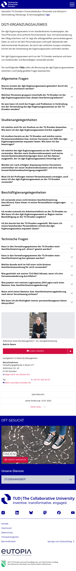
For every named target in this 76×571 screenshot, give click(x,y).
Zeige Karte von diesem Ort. (17, 375)
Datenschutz (7, 533)
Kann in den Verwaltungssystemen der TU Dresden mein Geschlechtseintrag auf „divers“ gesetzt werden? (30, 248)
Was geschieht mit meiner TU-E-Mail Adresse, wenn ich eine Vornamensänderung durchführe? (32, 275)
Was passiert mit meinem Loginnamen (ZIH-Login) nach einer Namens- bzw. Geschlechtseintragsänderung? (32, 284)
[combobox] (38, 479)
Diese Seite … (37, 407)
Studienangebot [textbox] (15, 479)
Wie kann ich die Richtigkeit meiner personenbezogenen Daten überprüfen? (34, 302)
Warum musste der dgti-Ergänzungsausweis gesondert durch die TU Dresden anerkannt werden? (34, 87)
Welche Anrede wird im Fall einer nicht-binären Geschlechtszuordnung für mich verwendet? (26, 266)
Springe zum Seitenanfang (60, 542)
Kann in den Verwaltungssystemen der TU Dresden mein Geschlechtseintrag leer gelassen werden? (30, 257)
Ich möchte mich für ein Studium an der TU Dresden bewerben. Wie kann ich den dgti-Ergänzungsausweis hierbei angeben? (34, 128)
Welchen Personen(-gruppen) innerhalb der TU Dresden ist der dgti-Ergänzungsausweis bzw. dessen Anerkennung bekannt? (33, 96)
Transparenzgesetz (10, 537)
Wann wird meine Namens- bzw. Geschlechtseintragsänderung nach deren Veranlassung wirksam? (33, 293)
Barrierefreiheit (8, 542)
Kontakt (4, 524)
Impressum (6, 528)
